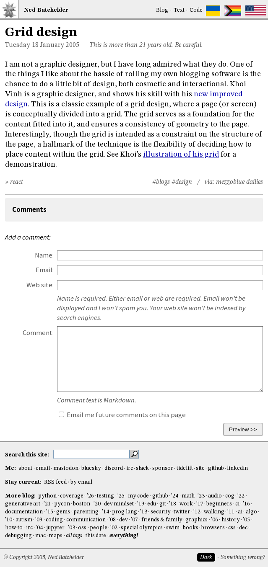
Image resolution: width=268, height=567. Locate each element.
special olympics (142, 528)
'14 (105, 512)
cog (229, 496)
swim (173, 528)
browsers (213, 528)
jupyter (55, 528)
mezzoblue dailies (239, 182)
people (98, 528)
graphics (196, 520)
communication (86, 520)
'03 (71, 528)
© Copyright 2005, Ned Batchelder (43, 557)
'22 (241, 496)
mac (40, 536)
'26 (90, 496)
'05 (246, 520)
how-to (14, 528)
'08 (112, 520)
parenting (86, 512)
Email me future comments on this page (122, 414)
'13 (143, 512)
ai (240, 512)
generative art (22, 504)
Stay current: (24, 482)
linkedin (237, 468)
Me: (11, 468)
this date (96, 536)
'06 (214, 520)
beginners (219, 504)
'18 (172, 504)
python (47, 496)
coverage (71, 496)
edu (151, 504)
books (190, 528)
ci (237, 504)
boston (81, 504)
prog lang (124, 512)
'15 (49, 512)
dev (123, 520)
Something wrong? (243, 557)
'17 (199, 504)
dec (243, 528)
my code (138, 496)
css (232, 528)
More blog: (21, 496)
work (186, 504)
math (188, 496)
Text (179, 10)
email (43, 468)
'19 (140, 504)
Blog (162, 10)
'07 (134, 520)
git (162, 504)
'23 (201, 496)
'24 (174, 496)
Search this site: (27, 454)
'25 (121, 496)
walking (214, 512)
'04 (39, 528)
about (25, 468)
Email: (45, 269)
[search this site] (91, 454)
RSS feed (55, 482)
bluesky (91, 468)
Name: (44, 255)
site (200, 468)
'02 (113, 528)
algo (251, 512)
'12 (196, 512)
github (216, 468)
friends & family (161, 520)
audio (215, 496)
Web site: (40, 285)
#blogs (161, 182)
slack (142, 468)
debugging (18, 536)
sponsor (162, 468)
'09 (38, 520)
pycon (62, 504)
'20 (97, 504)
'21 (47, 504)
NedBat (46, 10)
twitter (182, 512)
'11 (230, 512)
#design (182, 182)
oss (82, 528)
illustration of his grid (181, 154)
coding (54, 520)
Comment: (38, 332)
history (230, 520)
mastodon (65, 468)
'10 (8, 520)
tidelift (185, 468)
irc (129, 468)
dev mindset (119, 504)
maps (55, 536)
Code (196, 10)
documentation (24, 512)
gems (63, 512)
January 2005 (59, 45)
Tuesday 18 (22, 45)
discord (113, 468)
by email (81, 482)
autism (24, 520)
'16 (246, 504)
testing (105, 496)
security (161, 512)
